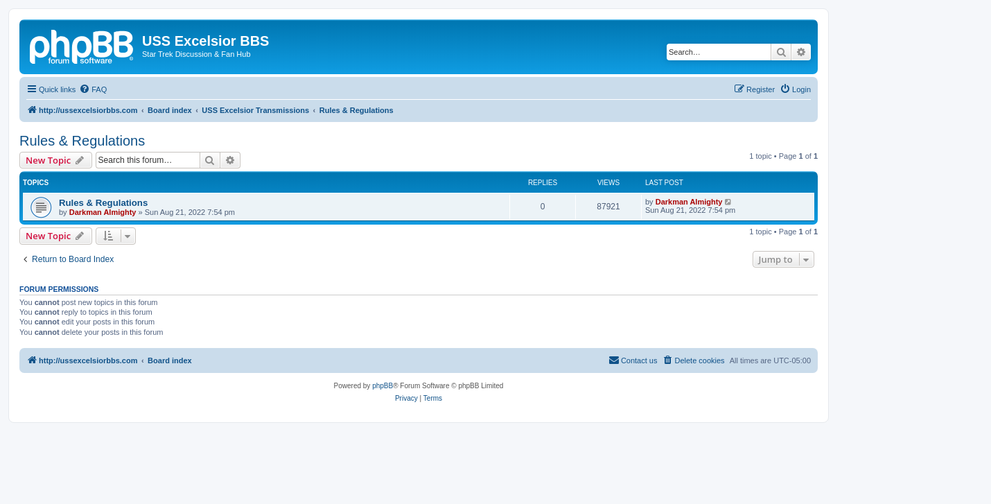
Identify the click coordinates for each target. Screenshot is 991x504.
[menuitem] (93, 89)
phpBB (382, 386)
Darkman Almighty (103, 212)
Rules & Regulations (82, 140)
